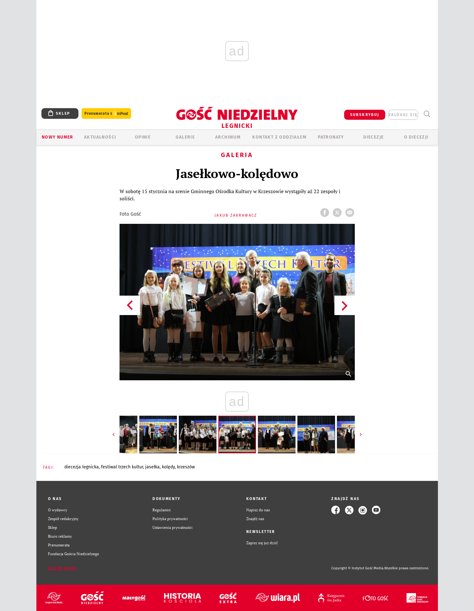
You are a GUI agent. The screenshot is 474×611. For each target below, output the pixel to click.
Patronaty (331, 137)
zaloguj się (403, 115)
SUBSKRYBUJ (365, 115)
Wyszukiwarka (427, 114)
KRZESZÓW (186, 467)
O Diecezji (416, 137)
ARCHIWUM (228, 137)
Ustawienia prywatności (172, 527)
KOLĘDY (168, 467)
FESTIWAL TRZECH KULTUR (122, 467)
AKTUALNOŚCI (100, 137)
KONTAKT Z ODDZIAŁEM (279, 137)
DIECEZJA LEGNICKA (81, 467)
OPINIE (143, 137)
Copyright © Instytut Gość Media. (357, 568)
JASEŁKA (152, 467)
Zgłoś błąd (62, 568)
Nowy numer (57, 137)
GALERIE (185, 137)
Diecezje (373, 137)
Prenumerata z (106, 113)
